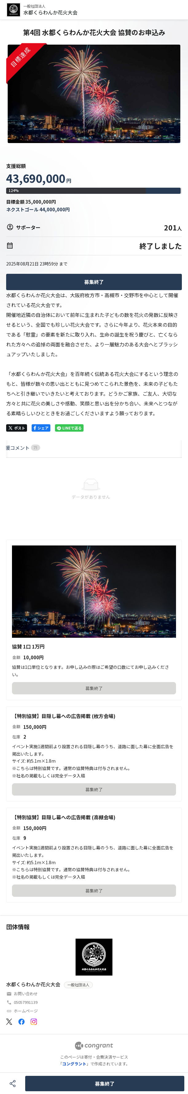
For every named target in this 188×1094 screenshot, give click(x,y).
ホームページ (26, 1011)
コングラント (74, 1064)
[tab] (13, 448)
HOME (13, 447)
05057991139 (25, 1002)
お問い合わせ (26, 993)
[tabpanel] (94, 489)
